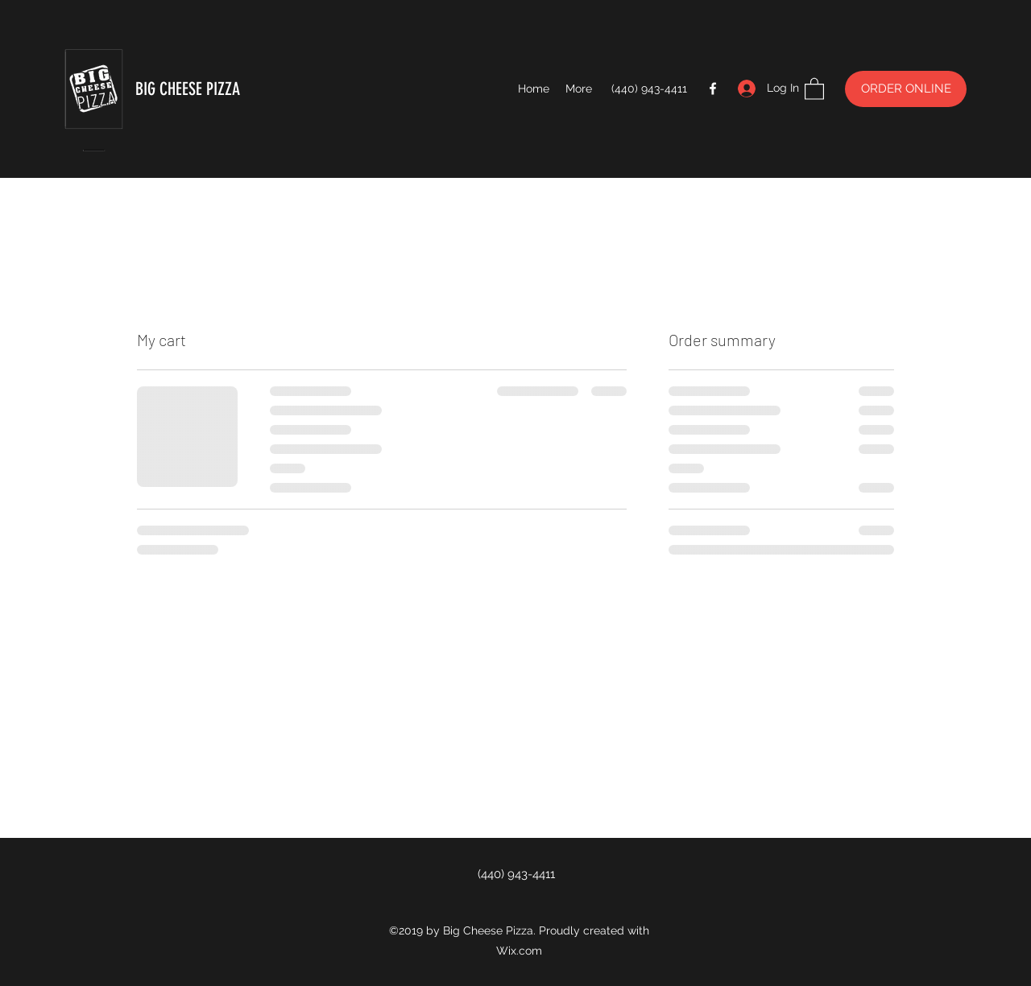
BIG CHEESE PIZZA (187, 89)
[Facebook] (713, 88)
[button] (814, 88)
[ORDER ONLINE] (906, 89)
